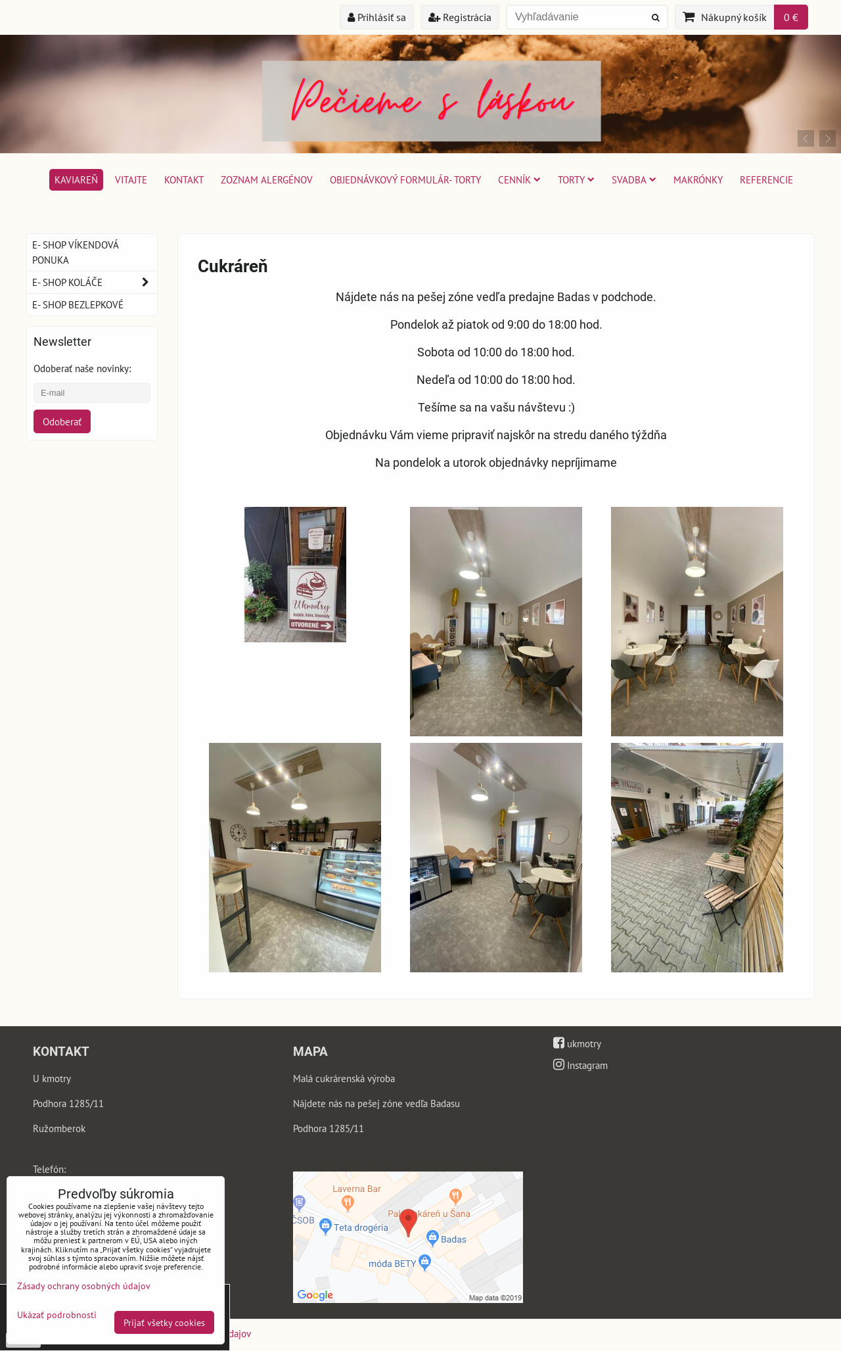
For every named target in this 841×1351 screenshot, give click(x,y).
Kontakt (184, 179)
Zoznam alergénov (267, 179)
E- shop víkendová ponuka (75, 252)
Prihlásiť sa (377, 17)
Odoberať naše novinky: (82, 368)
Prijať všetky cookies (164, 1322)
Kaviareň (76, 179)
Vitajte (131, 179)
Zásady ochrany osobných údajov (83, 1285)
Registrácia (459, 17)
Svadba (634, 179)
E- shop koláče (94, 282)
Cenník (519, 179)
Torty (576, 179)
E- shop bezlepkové (78, 304)
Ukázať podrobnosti (57, 1315)
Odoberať (62, 421)
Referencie (766, 179)
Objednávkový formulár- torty (405, 179)
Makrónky (698, 179)
